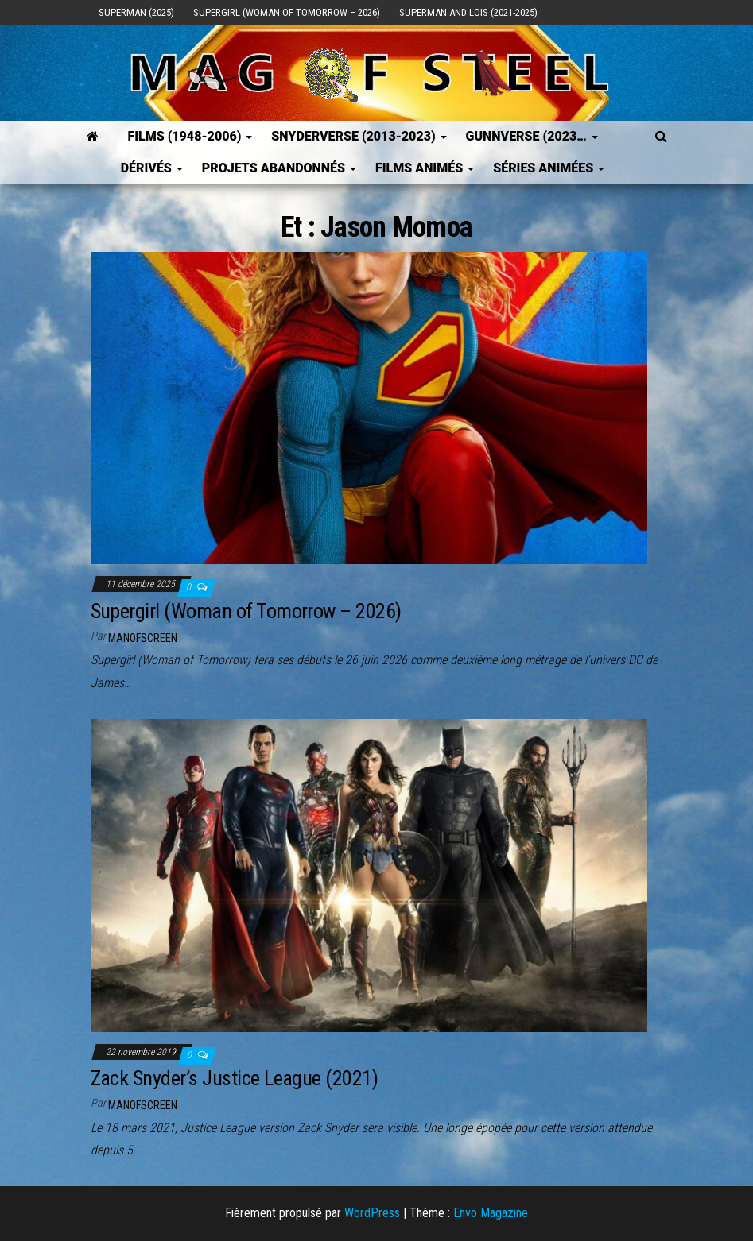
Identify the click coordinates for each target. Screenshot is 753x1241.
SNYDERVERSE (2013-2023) (358, 136)
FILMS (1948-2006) (189, 136)
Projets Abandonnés (279, 168)
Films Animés (424, 168)
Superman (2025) (136, 12)
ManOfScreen (142, 638)
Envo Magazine (490, 1212)
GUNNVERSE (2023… (532, 136)
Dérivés (152, 168)
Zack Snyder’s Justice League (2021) (234, 1078)
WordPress (372, 1212)
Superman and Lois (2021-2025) (468, 12)
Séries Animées (548, 168)
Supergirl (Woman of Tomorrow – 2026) (286, 12)
